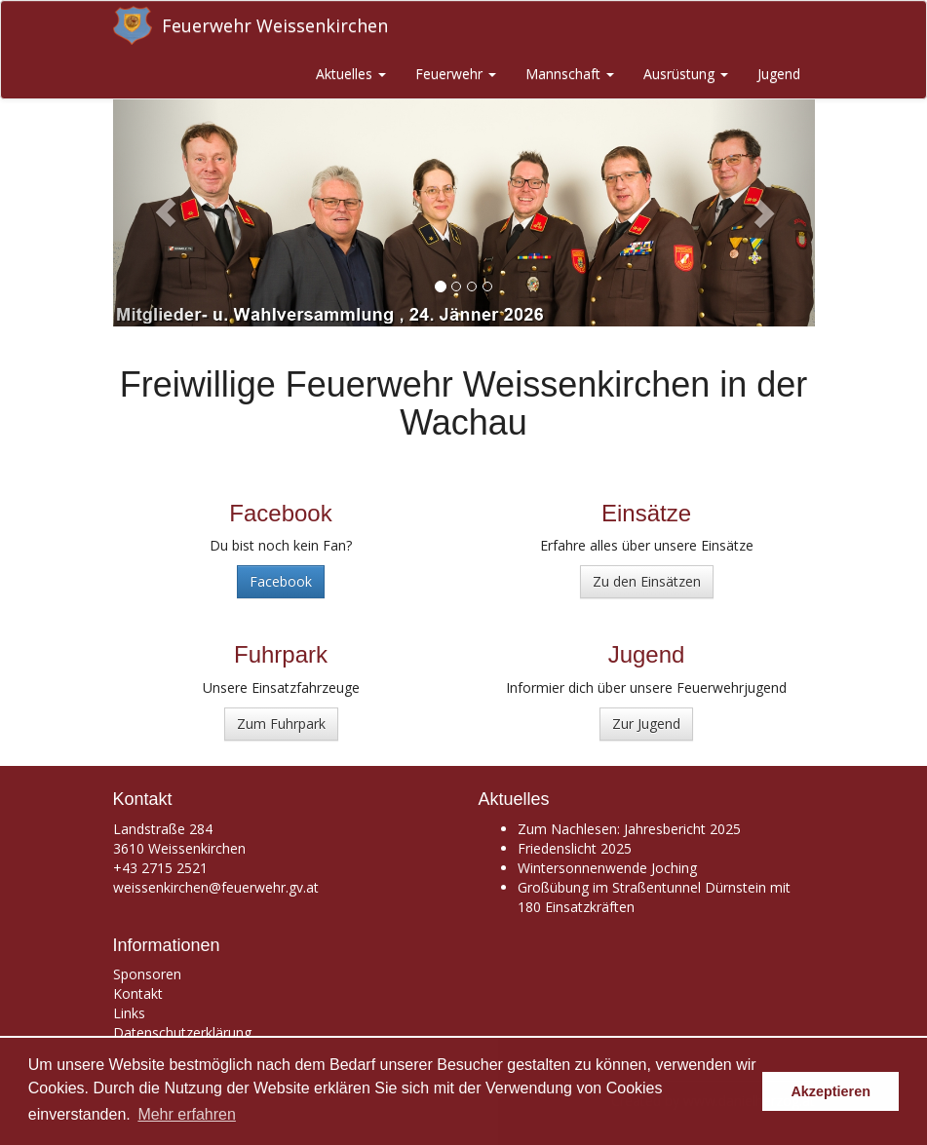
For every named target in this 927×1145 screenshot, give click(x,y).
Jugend (778, 73)
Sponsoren (147, 974)
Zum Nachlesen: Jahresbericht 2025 (629, 829)
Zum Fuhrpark (281, 723)
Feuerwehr (455, 73)
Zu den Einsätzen (647, 581)
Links (129, 1013)
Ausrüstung (685, 73)
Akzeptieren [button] (830, 1091)
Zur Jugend (646, 723)
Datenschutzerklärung (182, 1032)
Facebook (281, 581)
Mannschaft (569, 73)
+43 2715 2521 (160, 868)
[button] (165, 212)
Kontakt (138, 993)
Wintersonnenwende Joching (607, 868)
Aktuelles (351, 73)
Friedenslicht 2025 (575, 848)
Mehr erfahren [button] (186, 1114)
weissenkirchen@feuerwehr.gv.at (216, 887)
